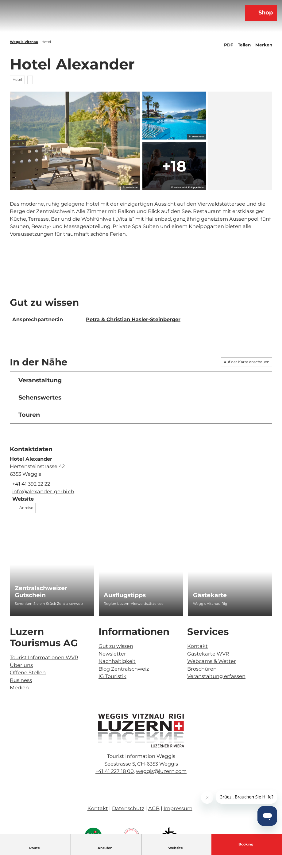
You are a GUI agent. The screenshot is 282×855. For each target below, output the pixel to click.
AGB (154, 808)
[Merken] (263, 42)
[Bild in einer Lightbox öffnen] (141, 730)
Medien (19, 687)
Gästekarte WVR (208, 653)
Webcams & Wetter (211, 661)
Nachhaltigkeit (117, 661)
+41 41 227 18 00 (114, 771)
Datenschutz (128, 808)
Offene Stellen (28, 672)
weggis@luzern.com (161, 771)
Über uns (21, 665)
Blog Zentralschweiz (124, 668)
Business (21, 680)
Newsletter (112, 653)
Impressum (178, 808)
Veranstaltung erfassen (216, 676)
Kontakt (197, 646)
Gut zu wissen (116, 646)
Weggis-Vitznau (24, 42)
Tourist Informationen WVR (44, 657)
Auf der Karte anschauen (246, 362)
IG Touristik (112, 676)
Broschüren (202, 668)
